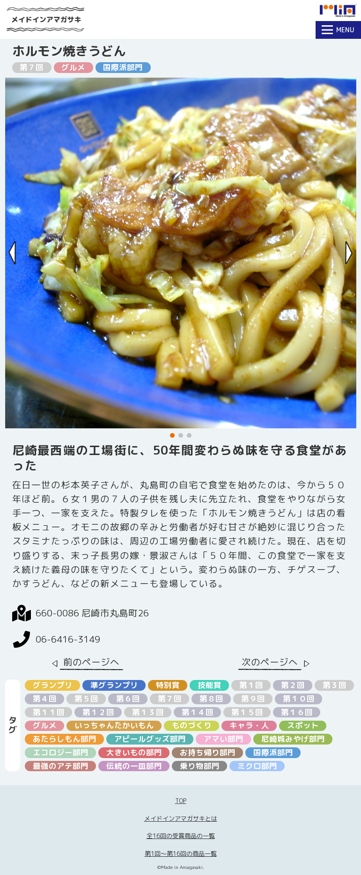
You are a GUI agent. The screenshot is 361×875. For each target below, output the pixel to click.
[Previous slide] (12, 253)
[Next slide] (349, 253)
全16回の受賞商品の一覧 (181, 836)
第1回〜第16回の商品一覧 (181, 853)
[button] (172, 435)
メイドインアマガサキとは (180, 818)
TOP (180, 800)
